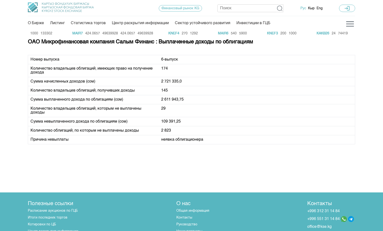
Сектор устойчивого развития (202, 23)
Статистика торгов (88, 23)
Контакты (184, 217)
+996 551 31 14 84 (323, 219)
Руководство (186, 224)
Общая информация (192, 210)
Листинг (57, 23)
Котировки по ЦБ (42, 224)
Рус (303, 8)
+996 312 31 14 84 (323, 211)
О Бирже (36, 23)
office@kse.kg (319, 227)
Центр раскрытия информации (140, 23)
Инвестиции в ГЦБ (253, 23)
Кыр (311, 8)
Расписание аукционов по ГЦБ (53, 210)
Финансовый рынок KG (180, 8)
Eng (320, 8)
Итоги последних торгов (47, 217)
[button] (279, 8)
